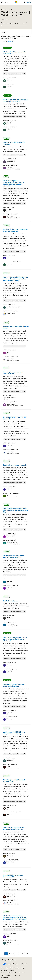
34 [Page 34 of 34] (23, 954)
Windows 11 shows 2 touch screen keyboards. (15, 418)
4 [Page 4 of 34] (17, 954)
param (8, 936)
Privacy (11, 970)
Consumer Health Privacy (8, 973)
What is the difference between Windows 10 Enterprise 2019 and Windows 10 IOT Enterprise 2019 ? (15, 917)
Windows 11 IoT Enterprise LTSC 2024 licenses (14, 53)
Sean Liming (10, 359)
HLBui (8, 766)
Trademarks (17, 975)
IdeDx (8, 808)
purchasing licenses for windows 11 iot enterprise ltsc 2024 (15, 100)
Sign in (29, 2)
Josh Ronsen (10, 760)
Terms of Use (21, 973)
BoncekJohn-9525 (11, 397)
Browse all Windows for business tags (14, 24)
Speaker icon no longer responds (14, 465)
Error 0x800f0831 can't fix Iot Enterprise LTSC (13, 876)
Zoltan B (9, 264)
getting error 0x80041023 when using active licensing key (14, 733)
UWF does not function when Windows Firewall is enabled (13, 828)
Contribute (4, 970)
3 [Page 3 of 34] (13, 954)
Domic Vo (9, 167)
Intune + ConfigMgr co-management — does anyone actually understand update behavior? (13, 183)
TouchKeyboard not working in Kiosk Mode (16, 327)
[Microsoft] (16, 2)
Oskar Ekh (9, 80)
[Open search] (24, 2)
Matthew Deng (11, 896)
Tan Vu (8, 495)
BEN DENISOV (10, 855)
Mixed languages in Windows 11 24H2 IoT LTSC (14, 780)
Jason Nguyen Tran (12, 542)
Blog (22, 968)
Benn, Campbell (11, 536)
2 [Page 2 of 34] (9, 954)
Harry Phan (10, 216)
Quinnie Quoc (10, 624)
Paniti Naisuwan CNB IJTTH (14, 307)
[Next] (27, 953)
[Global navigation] (1, 2)
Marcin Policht (10, 404)
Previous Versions (14, 968)
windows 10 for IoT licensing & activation (14, 143)
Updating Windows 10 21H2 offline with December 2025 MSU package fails (15, 510)
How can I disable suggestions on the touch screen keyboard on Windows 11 (15, 639)
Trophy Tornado (11, 313)
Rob (8, 352)
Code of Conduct (5, 975)
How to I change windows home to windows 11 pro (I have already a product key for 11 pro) (15, 279)
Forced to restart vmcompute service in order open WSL (13, 556)
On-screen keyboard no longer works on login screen (14, 685)
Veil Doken (9, 210)
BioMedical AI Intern (10, 601)
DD (7, 257)
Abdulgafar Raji (11, 618)
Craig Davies (10, 862)
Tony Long (9, 445)
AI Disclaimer (4, 968)
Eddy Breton (10, 588)
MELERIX (9, 814)
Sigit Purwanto (11, 161)
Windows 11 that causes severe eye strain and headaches (15, 230)
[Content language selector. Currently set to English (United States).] (9, 960)
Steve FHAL (10, 581)
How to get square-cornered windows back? (13, 373)
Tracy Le (9, 942)
